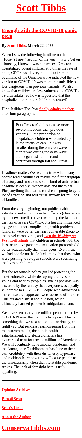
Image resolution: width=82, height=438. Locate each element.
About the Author (16, 417)
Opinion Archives (16, 390)
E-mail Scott (12, 399)
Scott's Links (12, 408)
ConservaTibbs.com (31, 428)
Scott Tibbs (41, 7)
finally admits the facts (56, 109)
